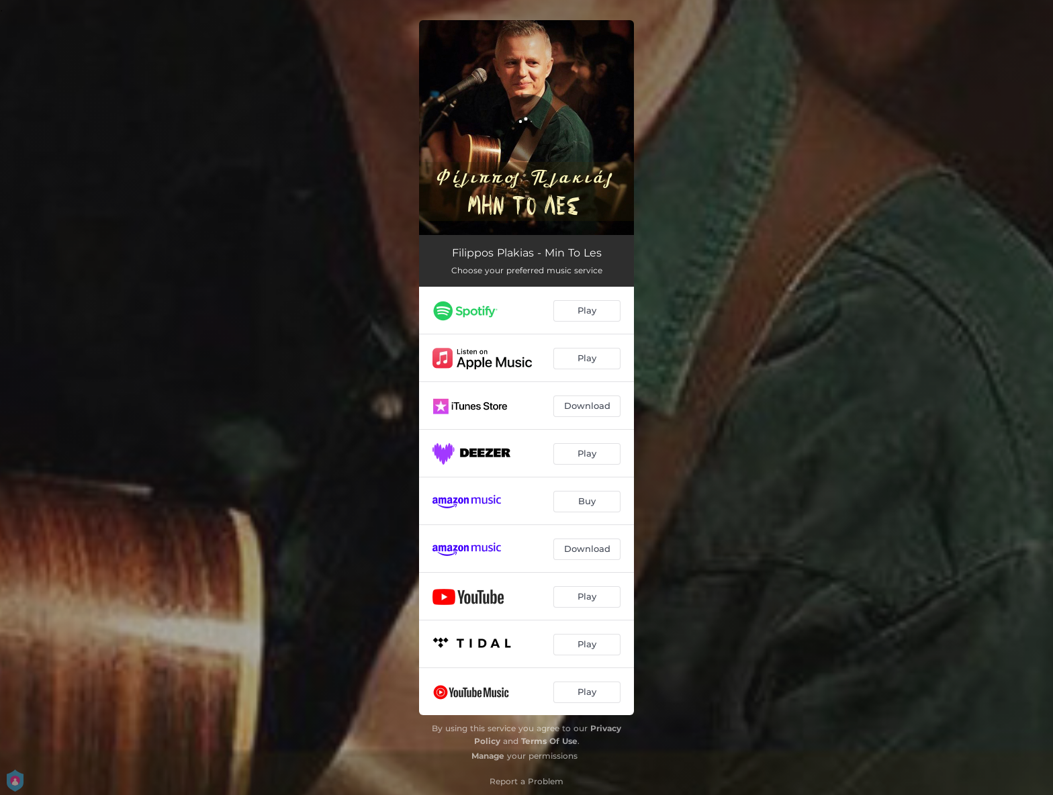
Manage (487, 756)
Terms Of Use (549, 741)
